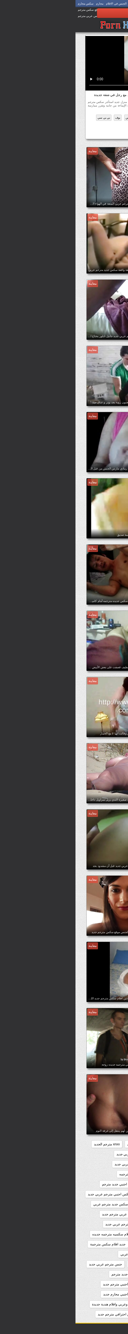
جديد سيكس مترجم (100, 1264)
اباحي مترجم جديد (101, 1174)
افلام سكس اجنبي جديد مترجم (47, 1184)
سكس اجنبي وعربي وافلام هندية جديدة (44, 1304)
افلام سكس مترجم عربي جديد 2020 (88, 1234)
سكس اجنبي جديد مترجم (53, 1274)
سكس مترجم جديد (92, 134)
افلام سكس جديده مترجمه (95, 1214)
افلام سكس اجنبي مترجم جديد (92, 1194)
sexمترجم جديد (103, 1144)
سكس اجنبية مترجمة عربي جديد (91, 1314)
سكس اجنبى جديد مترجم (96, 1274)
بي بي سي (28, 117)
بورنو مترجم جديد (70, 1244)
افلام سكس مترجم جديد (97, 1224)
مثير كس (90, 125)
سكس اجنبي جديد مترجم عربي (92, 1284)
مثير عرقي (108, 125)
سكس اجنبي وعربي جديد (96, 1304)
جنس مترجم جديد (66, 1264)
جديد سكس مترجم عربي (62, 1254)
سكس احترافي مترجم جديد (41, 1314)
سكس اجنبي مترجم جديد (44, 1284)
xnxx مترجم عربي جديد (57, 1154)
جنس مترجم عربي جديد (30, 1264)
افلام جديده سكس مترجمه (62, 1174)
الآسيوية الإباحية (97, 117)
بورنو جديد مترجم (101, 1244)
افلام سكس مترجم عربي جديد (51, 1224)
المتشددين (76, 117)
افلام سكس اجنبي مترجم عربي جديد (37, 1194)
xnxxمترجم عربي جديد (98, 1164)
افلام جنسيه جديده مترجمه (95, 1184)
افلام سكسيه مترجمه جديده (36, 1234)
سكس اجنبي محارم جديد (45, 1294)
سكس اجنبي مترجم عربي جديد (92, 1294)
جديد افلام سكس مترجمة (32, 1244)
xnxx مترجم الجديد (31, 1144)
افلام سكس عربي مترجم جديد (47, 1214)
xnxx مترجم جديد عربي (97, 1154)
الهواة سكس (57, 117)
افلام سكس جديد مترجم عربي (39, 1204)
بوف (42, 117)
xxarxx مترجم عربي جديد (56, 1164)
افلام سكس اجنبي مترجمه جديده (91, 1204)
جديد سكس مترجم (100, 1254)
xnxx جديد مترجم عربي (68, 1144)
